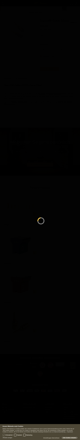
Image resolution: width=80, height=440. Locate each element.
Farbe (41, 35)
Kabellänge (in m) (45, 45)
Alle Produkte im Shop (29, 407)
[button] (8, 438)
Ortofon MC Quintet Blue (12, 258)
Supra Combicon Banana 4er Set (14, 336)
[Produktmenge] (44, 64)
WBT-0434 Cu (8, 219)
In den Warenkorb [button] (34, 214)
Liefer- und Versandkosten (70, 414)
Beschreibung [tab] (8, 78)
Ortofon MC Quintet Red (12, 297)
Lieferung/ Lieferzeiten (8, 410)
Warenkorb (48, 410)
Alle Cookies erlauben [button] (69, 438)
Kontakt (4, 412)
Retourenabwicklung (69, 418)
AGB (64, 410)
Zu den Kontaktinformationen (40, 164)
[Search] (64, 8)
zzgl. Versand (48, 28)
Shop (1, 12)
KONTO (76, 3)
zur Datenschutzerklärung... (59, 431)
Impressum (70, 431)
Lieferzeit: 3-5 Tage (48, 56)
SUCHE (71, 3)
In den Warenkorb (49, 69)
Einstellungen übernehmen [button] (51, 438)
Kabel (17, 12)
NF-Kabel (24, 12)
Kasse (47, 412)
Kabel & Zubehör (9, 12)
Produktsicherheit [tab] (21, 78)
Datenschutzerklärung (69, 412)
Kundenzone (48, 407)
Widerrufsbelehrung (69, 416)
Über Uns (4, 407)
